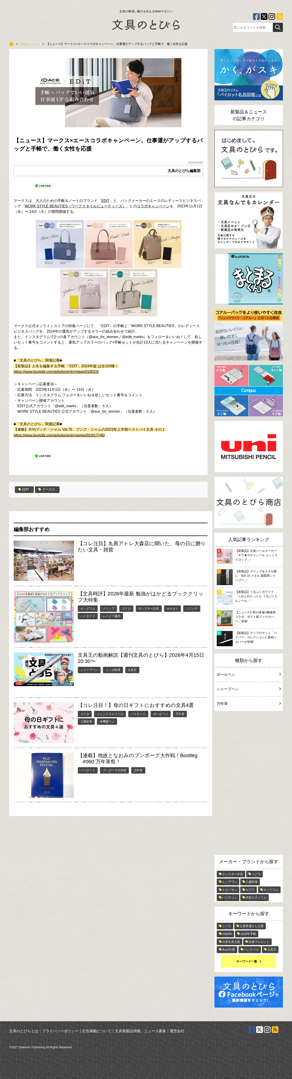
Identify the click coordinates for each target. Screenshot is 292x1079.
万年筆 (179, 713)
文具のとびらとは (23, 1031)
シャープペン (89, 669)
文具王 (132, 669)
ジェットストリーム (110, 713)
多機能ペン (107, 721)
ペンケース (251, 949)
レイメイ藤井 (111, 616)
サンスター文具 (148, 608)
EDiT (105, 201)
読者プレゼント (259, 941)
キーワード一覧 (246, 961)
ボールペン (160, 713)
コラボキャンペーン (153, 206)
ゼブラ (250, 889)
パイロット (138, 713)
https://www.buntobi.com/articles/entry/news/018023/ (56, 372)
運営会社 (177, 1031)
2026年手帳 (248, 934)
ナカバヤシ (229, 889)
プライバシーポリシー (60, 1031)
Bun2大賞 (228, 949)
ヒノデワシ (229, 882)
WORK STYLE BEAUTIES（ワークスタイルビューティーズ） (75, 206)
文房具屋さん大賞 (251, 926)
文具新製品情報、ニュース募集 (140, 1031)
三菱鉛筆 (86, 721)
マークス (49, 489)
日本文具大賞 (231, 941)
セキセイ (172, 608)
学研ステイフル (256, 897)
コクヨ (126, 608)
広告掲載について (96, 1031)
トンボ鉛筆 (113, 669)
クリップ (109, 608)
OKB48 (227, 934)
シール (226, 926)
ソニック (192, 608)
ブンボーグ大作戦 (114, 769)
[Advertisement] (248, 784)
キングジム (87, 608)
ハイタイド (87, 616)
